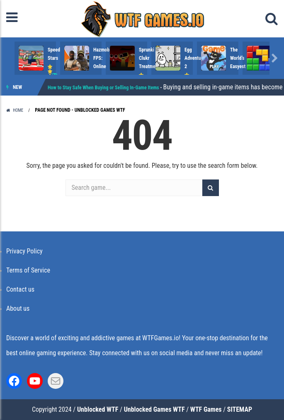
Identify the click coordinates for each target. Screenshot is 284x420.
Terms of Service (28, 270)
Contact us (20, 289)
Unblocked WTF (97, 409)
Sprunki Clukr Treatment (254, 50)
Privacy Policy (24, 251)
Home (18, 110)
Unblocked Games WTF (154, 409)
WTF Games (206, 409)
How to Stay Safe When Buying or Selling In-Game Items (103, 88)
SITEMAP (239, 409)
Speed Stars (60, 50)
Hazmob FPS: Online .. (161, 50)
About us (17, 308)
